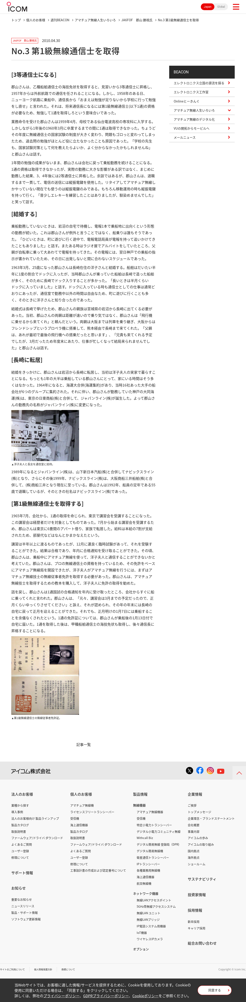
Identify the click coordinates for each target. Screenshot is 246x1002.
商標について (78, 969)
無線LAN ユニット (148, 913)
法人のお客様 (22, 794)
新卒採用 (193, 921)
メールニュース (185, 141)
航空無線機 (144, 883)
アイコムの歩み (198, 838)
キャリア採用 (196, 928)
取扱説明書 (18, 831)
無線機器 (139, 805)
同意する (214, 991)
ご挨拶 (192, 805)
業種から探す (20, 805)
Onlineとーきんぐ (186, 105)
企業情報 (195, 794)
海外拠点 (193, 857)
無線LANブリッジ (148, 919)
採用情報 (195, 910)
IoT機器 (142, 932)
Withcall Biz (145, 838)
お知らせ (18, 888)
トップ (16, 20)
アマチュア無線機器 (150, 812)
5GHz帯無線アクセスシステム (156, 906)
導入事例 (17, 812)
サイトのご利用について (15, 969)
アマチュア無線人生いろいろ (95, 20)
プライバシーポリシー (61, 995)
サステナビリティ (202, 879)
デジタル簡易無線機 (150, 851)
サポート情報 (22, 872)
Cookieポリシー (145, 995)
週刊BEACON (60, 20)
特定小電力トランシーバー (154, 825)
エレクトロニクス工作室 (191, 96)
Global (221, 6)
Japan (207, 6)
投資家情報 (197, 894)
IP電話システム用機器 (151, 926)
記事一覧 (83, 744)
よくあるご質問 (21, 844)
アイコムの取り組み (201, 844)
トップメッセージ (199, 812)
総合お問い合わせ (202, 943)
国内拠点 (193, 851)
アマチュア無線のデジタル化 (194, 123)
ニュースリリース (22, 906)
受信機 (74, 818)
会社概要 (193, 825)
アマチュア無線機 (82, 805)
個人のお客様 (35, 20)
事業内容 (193, 831)
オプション (141, 949)
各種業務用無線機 (148, 870)
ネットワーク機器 (145, 893)
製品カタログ (20, 825)
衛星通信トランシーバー (153, 857)
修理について (20, 857)
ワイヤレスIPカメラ (150, 939)
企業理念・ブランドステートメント (211, 818)
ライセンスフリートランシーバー (92, 812)
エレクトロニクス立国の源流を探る (199, 87)
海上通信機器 (79, 825)
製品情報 (140, 794)
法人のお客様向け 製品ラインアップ (35, 818)
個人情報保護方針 (50, 969)
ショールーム (196, 864)
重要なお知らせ (21, 899)
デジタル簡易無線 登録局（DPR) (158, 844)
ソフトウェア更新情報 (26, 919)
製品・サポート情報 (24, 912)
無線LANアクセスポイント (154, 900)
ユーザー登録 (20, 851)
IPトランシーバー (148, 864)
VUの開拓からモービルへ (191, 132)
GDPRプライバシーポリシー (106, 995)
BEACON (183, 74)
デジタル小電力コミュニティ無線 (158, 831)
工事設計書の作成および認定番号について (98, 870)
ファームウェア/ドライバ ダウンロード (37, 838)
